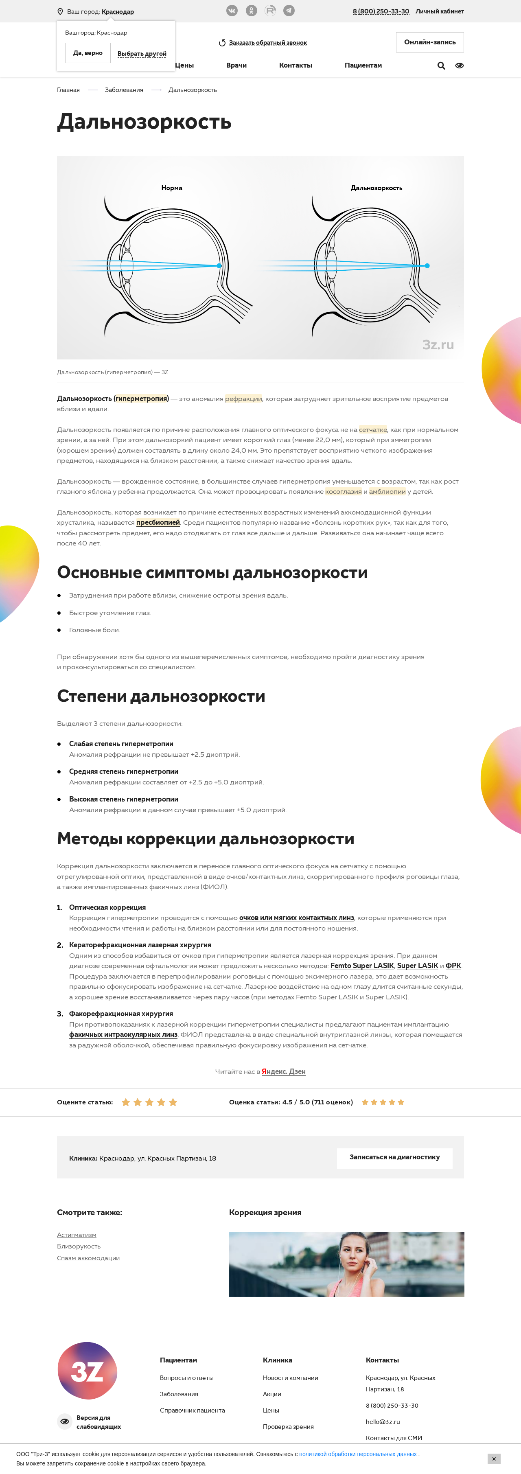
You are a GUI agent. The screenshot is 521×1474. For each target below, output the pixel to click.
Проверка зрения (288, 1427)
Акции (272, 1395)
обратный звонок (268, 42)
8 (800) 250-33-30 (381, 11)
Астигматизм (76, 1235)
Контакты (295, 66)
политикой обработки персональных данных (358, 1454)
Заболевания (179, 1395)
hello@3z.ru (383, 1422)
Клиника (277, 1361)
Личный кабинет (440, 11)
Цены (184, 66)
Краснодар (118, 11)
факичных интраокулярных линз (123, 1034)
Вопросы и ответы (187, 1378)
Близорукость (79, 1246)
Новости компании (290, 1378)
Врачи (236, 66)
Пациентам (363, 66)
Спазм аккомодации (88, 1258)
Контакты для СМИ (394, 1439)
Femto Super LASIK (362, 965)
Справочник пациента (192, 1411)
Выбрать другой (142, 54)
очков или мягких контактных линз (296, 917)
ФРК (453, 965)
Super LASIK (417, 965)
